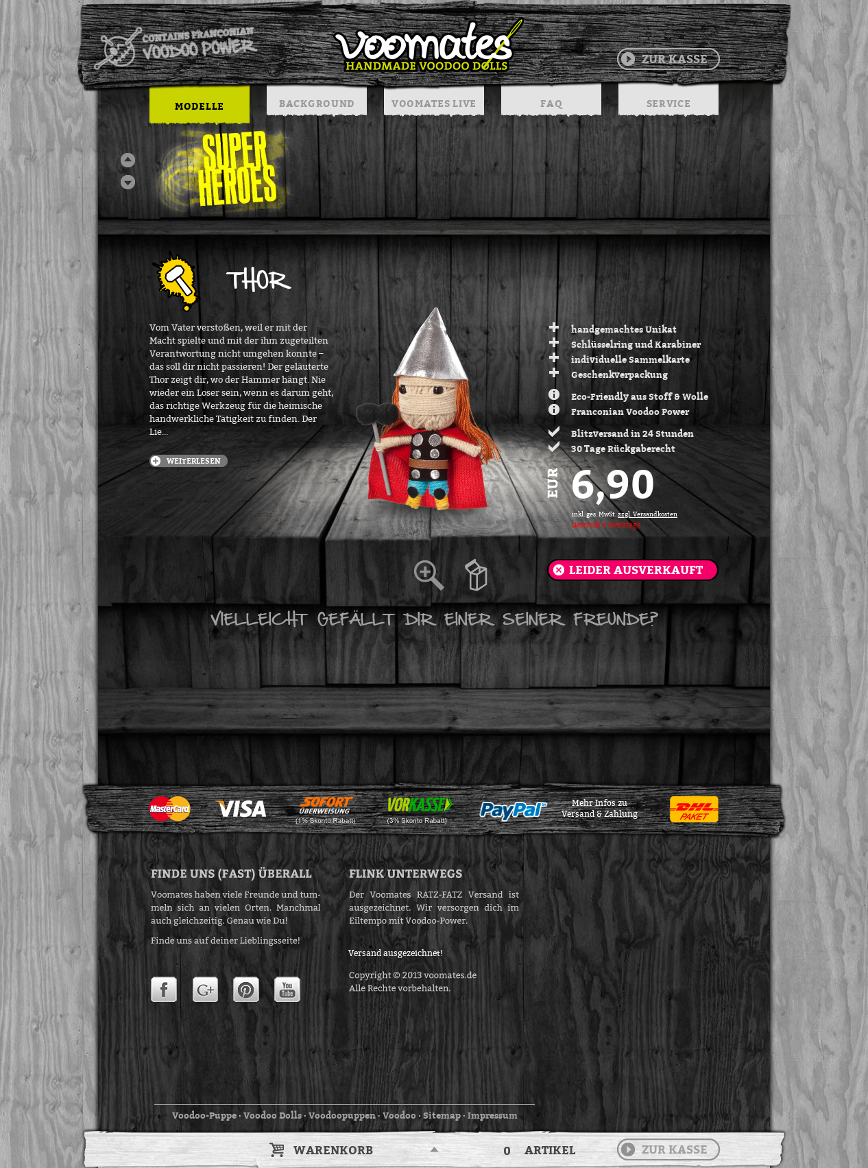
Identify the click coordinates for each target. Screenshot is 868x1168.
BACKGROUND (316, 103)
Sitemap (442, 1115)
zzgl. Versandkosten (647, 514)
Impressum (493, 1115)
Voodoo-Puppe (204, 1115)
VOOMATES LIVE (434, 103)
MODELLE (199, 105)
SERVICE (669, 103)
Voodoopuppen (342, 1115)
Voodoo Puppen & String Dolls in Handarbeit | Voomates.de (308, 44)
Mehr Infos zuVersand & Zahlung (600, 808)
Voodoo (399, 1115)
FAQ (551, 103)
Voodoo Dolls (272, 1115)
